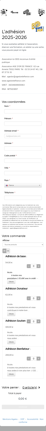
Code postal (10, 155)
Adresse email (11, 131)
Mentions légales (10, 419)
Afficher (5, 240)
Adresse (8, 143)
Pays (7, 180)
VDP (22, 419)
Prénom (8, 118)
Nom (7, 106)
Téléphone (9, 192)
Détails (11, 282)
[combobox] (23, 185)
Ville (7, 168)
